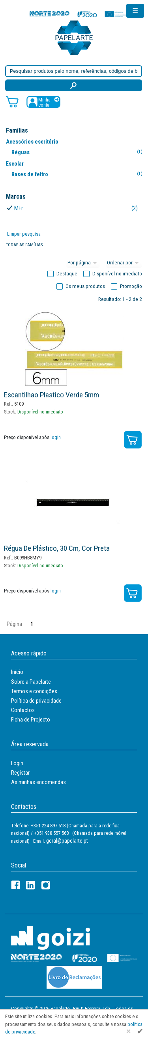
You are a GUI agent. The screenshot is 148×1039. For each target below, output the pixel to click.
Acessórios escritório (32, 141)
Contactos (23, 710)
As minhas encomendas (38, 782)
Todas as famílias (24, 244)
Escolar (15, 164)
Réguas (78, 152)
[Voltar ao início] (74, 37)
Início (17, 672)
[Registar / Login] (43, 102)
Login (17, 763)
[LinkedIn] (30, 885)
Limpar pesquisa (24, 234)
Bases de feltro (78, 174)
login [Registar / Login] (56, 437)
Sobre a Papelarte (31, 682)
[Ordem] (124, 263)
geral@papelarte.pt (67, 841)
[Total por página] (83, 263)
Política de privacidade (36, 701)
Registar (20, 773)
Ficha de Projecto (30, 719)
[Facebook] (15, 885)
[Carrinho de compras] (12, 101)
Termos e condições (34, 691)
